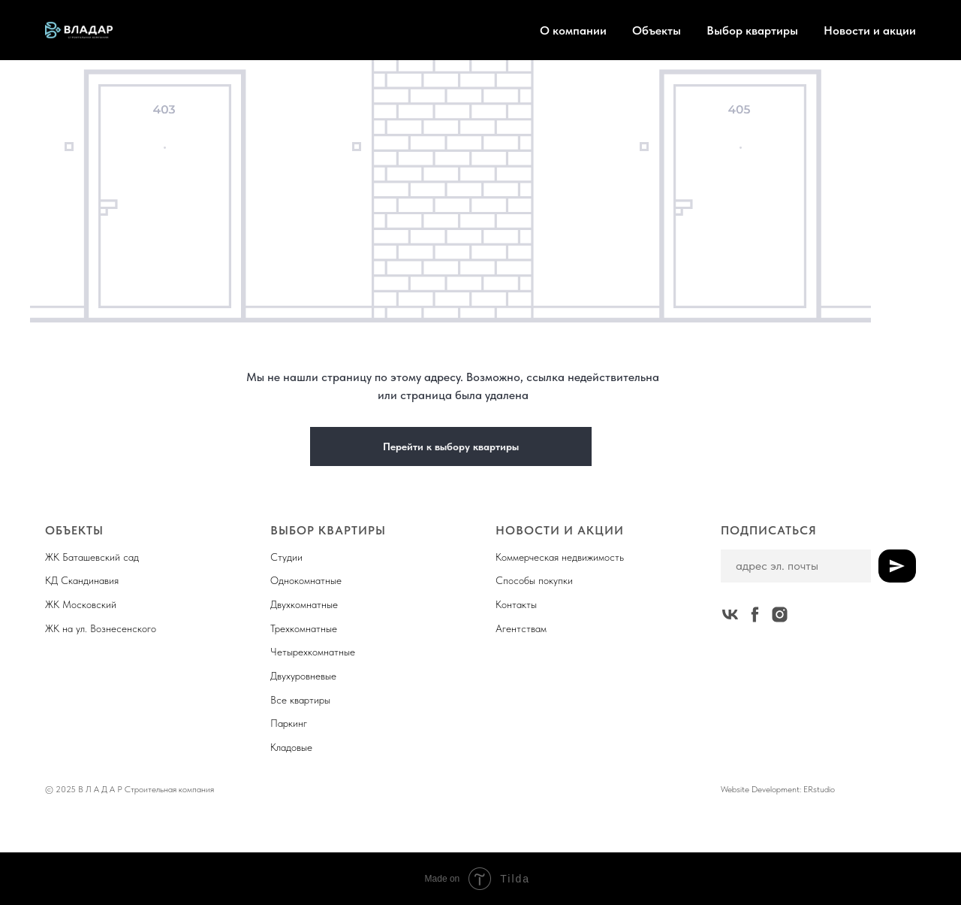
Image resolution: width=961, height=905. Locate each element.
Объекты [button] (656, 30)
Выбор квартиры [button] (752, 30)
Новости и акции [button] (870, 30)
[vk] (730, 614)
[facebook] (755, 614)
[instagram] (779, 614)
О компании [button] (573, 30)
